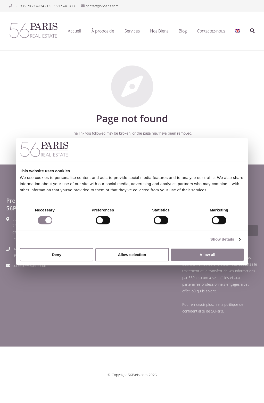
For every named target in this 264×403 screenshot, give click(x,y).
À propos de (103, 31)
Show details (222, 239)
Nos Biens (159, 31)
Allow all (207, 254)
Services (132, 31)
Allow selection (132, 254)
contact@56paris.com (29, 265)
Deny (56, 254)
